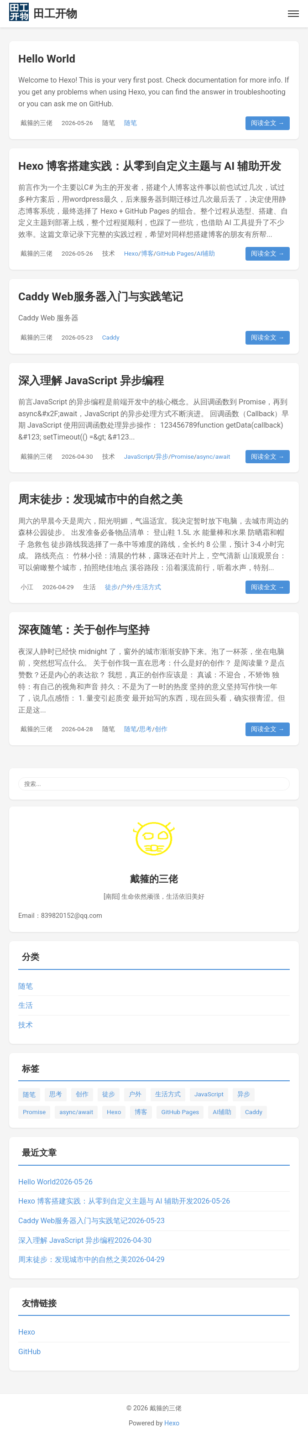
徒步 (111, 587)
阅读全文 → (267, 122)
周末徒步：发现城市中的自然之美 (100, 499)
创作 (161, 729)
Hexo (131, 253)
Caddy (111, 337)
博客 (147, 253)
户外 (126, 587)
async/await (213, 456)
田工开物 (55, 13)
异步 (162, 456)
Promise (182, 456)
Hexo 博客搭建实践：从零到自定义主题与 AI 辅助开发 (149, 166)
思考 (145, 729)
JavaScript (138, 456)
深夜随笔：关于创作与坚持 (84, 629)
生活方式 (148, 587)
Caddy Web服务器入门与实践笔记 (100, 296)
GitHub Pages (175, 253)
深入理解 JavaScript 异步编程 (91, 380)
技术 (108, 253)
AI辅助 (206, 253)
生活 (89, 587)
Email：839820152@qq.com (60, 916)
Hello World (46, 58)
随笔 (108, 122)
